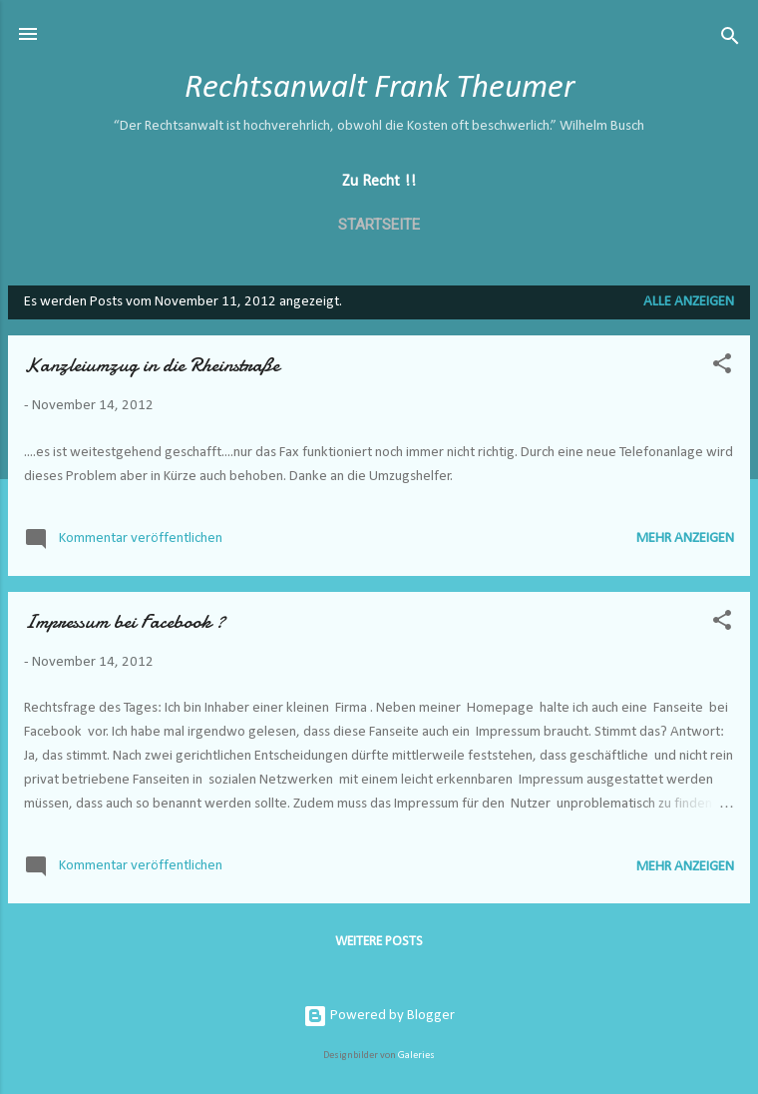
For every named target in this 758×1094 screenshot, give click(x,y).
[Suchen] (730, 40)
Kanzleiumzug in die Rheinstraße (151, 364)
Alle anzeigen (688, 301)
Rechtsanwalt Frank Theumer (379, 88)
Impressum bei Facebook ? (124, 621)
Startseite (379, 225)
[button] (722, 367)
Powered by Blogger (379, 1015)
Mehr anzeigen (685, 538)
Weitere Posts (379, 941)
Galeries (416, 1055)
